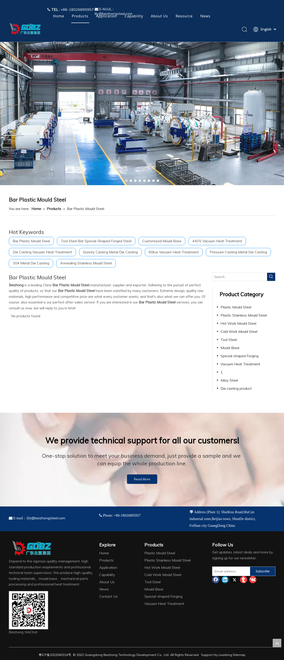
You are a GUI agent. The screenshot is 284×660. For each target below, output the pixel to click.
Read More (142, 479)
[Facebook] (215, 579)
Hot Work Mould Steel (238, 323)
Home (58, 16)
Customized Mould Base (161, 241)
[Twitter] (234, 579)
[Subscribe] (262, 571)
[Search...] (239, 277)
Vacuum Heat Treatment (240, 364)
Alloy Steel (229, 380)
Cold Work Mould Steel (239, 331)
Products (80, 16)
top (277, 643)
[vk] (252, 579)
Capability (134, 16)
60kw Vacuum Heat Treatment (174, 252)
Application (106, 16)
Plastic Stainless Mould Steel (244, 315)
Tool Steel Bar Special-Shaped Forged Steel (96, 241)
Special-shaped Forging (239, 356)
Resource (184, 16)
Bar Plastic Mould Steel (31, 241)
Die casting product (236, 388)
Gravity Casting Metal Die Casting (110, 252)
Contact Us (63, 42)
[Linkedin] (225, 579)
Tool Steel (229, 339)
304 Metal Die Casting (31, 263)
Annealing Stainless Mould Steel (86, 263)
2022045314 (59, 655)
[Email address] (230, 571)
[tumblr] (243, 579)
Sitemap (239, 655)
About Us (159, 16)
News (205, 16)
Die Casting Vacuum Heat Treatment (42, 252)
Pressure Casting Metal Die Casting (238, 252)
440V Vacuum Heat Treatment (217, 241)
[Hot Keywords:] (271, 277)
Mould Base (230, 347)
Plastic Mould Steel (236, 307)
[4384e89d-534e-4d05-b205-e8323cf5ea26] (28, 610)
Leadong (225, 655)
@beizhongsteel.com (48, 518)
